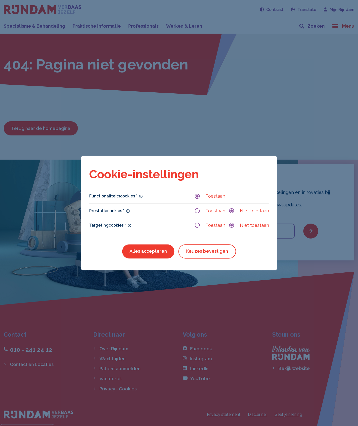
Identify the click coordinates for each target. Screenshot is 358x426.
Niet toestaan (249, 210)
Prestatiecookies (106, 210)
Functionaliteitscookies (113, 196)
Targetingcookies (107, 225)
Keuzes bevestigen (207, 251)
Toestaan (210, 196)
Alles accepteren (148, 251)
